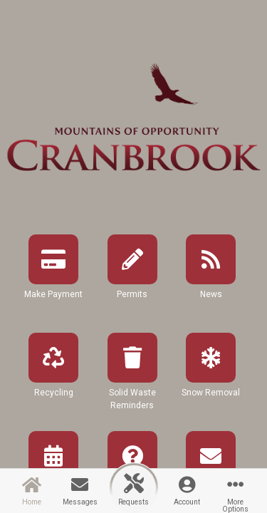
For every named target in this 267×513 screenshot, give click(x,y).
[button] (53, 279)
